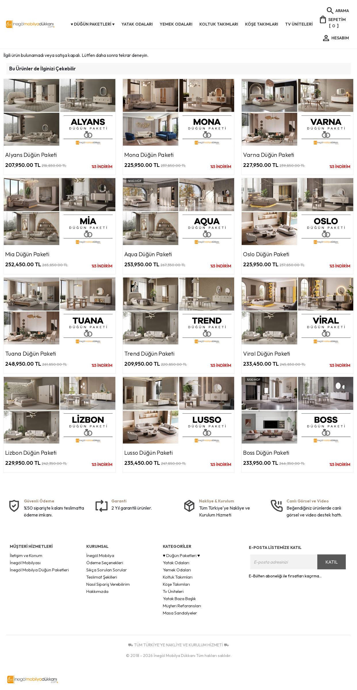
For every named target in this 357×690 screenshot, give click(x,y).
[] (332, 22)
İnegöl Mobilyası (25, 562)
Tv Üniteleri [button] (299, 24)
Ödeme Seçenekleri (104, 562)
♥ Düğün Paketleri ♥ (181, 555)
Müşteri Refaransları (182, 605)
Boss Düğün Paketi (266, 452)
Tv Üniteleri (173, 591)
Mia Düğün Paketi (27, 254)
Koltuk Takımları (177, 577)
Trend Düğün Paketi (149, 353)
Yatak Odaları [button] (137, 24)
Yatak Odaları (176, 562)
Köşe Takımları (176, 584)
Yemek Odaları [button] (176, 24)
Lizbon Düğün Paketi (31, 452)
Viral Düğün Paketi (266, 353)
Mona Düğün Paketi (149, 154)
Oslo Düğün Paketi (266, 254)
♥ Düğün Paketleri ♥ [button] (93, 24)
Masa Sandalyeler (180, 613)
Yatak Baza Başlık (179, 598)
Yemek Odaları (177, 570)
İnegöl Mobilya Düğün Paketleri (39, 570)
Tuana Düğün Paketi (30, 353)
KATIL (331, 562)
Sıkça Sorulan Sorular (106, 570)
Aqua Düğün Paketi (148, 254)
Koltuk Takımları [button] (218, 24)
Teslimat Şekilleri (101, 577)
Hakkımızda (97, 591)
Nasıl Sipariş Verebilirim (108, 584)
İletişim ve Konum (26, 555)
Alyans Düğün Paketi (31, 154)
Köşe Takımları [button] (261, 24)
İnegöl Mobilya (100, 555)
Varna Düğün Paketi (268, 154)
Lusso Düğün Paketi (148, 452)
